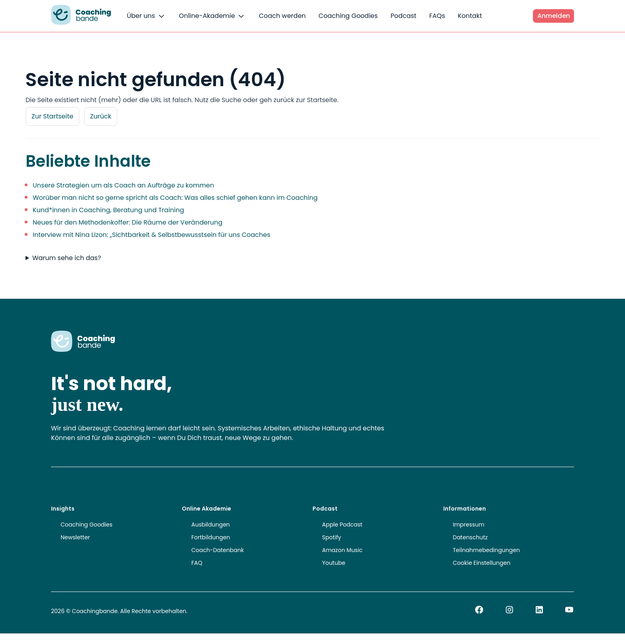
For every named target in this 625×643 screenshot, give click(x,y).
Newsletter (75, 537)
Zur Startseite (52, 116)
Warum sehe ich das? (66, 257)
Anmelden (553, 15)
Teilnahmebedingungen (486, 550)
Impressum (468, 525)
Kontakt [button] (470, 15)
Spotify (331, 537)
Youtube (333, 563)
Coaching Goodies (348, 15)
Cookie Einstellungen (481, 563)
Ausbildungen (210, 525)
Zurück (100, 116)
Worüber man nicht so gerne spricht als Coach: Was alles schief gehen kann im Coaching (175, 197)
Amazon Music (342, 550)
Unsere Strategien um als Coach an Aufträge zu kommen (123, 185)
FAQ (196, 563)
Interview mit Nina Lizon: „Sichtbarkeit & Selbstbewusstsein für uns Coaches (151, 234)
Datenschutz (470, 537)
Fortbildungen (210, 537)
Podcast (404, 15)
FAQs (437, 15)
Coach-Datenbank (217, 550)
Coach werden (282, 15)
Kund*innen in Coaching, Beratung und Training (108, 210)
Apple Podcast (342, 525)
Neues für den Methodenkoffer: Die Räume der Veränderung (127, 222)
